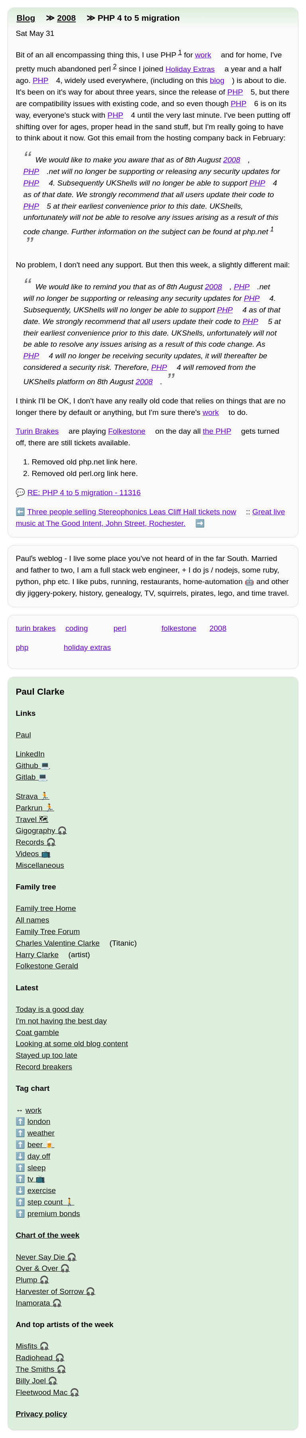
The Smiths (35, 1369)
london (39, 1121)
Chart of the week (47, 1235)
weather (41, 1133)
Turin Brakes (37, 431)
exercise (41, 1190)
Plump (26, 1280)
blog (217, 80)
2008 (66, 17)
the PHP (217, 431)
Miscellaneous (40, 865)
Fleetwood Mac (41, 1392)
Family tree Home (46, 908)
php (22, 647)
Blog (25, 17)
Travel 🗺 (32, 819)
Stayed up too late (46, 1055)
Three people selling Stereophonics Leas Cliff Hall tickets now (131, 512)
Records (30, 842)
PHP (40, 80)
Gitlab (25, 777)
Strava (26, 796)
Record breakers (44, 1067)
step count (45, 1202)
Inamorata (33, 1303)
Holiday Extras (190, 69)
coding (76, 628)
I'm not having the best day (61, 1021)
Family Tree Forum (48, 931)
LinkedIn (30, 754)
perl (120, 628)
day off (38, 1156)
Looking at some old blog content (72, 1043)
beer (35, 1144)
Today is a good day (50, 1009)
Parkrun (29, 808)
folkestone (178, 628)
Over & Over (37, 1268)
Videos (27, 853)
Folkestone (126, 431)
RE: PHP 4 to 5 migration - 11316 (84, 492)
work (203, 55)
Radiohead (34, 1357)
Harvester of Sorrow (50, 1291)
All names (32, 920)
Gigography (35, 830)
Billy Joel (31, 1381)
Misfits (26, 1346)
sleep (36, 1167)
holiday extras (87, 647)
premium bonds (53, 1213)
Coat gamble (37, 1032)
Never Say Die (40, 1257)
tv (30, 1179)
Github (27, 765)
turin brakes (35, 628)
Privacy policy (41, 1414)
